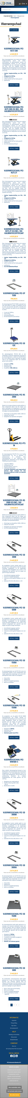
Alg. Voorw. (14, 1025)
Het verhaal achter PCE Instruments (14, 1049)
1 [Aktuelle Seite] (11, 1005)
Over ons (14, 1046)
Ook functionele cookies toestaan (14, 1091)
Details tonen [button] (14, 85)
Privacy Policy (14, 1023)
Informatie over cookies (14, 1084)
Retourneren (14, 1037)
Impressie (14, 1020)
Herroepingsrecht (14, 1028)
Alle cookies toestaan (14, 1095)
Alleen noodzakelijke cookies (15, 1087)
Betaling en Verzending (14, 1034)
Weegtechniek (20, 16)
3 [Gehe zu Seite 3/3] (16, 1005)
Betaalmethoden (14, 1040)
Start (15, 16)
